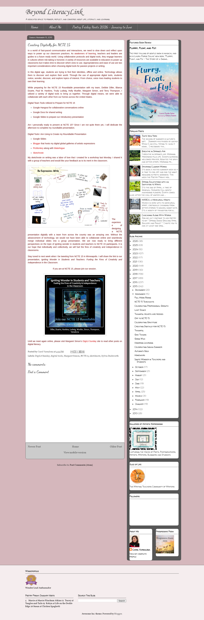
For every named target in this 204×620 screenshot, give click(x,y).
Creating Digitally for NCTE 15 (150, 326)
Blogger (118, 613)
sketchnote (95, 356)
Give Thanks (140, 334)
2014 (135, 409)
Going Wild (140, 338)
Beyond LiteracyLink (53, 12)
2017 (135, 278)
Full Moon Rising (143, 297)
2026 (136, 241)
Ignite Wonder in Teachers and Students (150, 360)
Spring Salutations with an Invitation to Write (155, 183)
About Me (55, 27)
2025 (136, 245)
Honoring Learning (144, 342)
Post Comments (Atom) (81, 465)
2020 (136, 265)
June (137, 383)
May (137, 387)
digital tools (57, 356)
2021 (135, 261)
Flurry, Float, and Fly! (142, 48)
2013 (135, 413)
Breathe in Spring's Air (153, 151)
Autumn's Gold (142, 351)
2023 (135, 253)
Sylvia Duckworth (110, 356)
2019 (135, 269)
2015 (135, 286)
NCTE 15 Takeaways (144, 301)
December (140, 289)
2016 (135, 282)
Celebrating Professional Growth (151, 305)
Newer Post (34, 446)
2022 (135, 257)
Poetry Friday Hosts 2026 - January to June (102, 27)
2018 (135, 273)
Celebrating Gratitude (146, 322)
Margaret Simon (72, 356)
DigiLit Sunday (42, 356)
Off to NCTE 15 (142, 318)
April (138, 391)
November (140, 294)
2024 (136, 249)
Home (34, 27)
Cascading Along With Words (156, 215)
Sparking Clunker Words (154, 166)
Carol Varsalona (141, 549)
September (140, 371)
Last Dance (140, 309)
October (139, 367)
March (139, 395)
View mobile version (75, 452)
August (139, 375)
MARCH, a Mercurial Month (156, 199)
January (139, 404)
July (137, 379)
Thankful (139, 330)
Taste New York (149, 135)
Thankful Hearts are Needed (149, 314)
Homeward (140, 355)
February (140, 399)
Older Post (116, 446)
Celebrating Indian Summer (148, 347)
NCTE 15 (85, 356)
